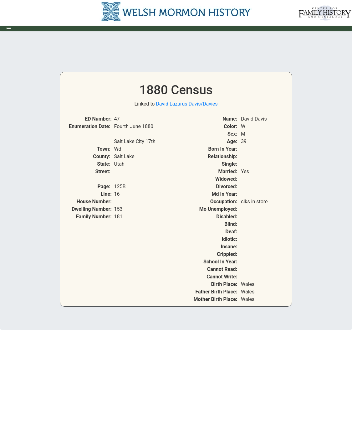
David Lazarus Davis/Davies (186, 104)
